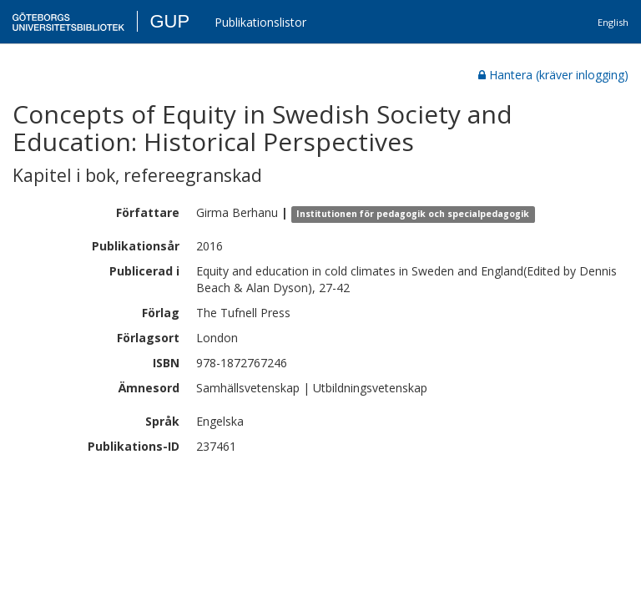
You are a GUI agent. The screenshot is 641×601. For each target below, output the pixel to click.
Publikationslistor (260, 22)
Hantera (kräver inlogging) (553, 75)
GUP (169, 21)
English (613, 22)
